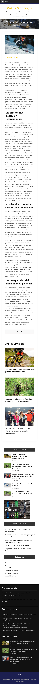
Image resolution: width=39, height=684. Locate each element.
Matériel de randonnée (11, 570)
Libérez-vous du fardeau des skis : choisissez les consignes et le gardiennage (18, 431)
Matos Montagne (19, 8)
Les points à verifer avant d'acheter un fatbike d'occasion (22, 493)
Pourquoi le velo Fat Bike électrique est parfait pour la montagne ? (19, 400)
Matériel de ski (19, 58)
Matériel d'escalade (10, 576)
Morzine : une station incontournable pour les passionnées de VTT (19, 370)
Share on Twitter (21, 331)
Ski (6, 565)
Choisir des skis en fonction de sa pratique (17, 545)
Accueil (19, 675)
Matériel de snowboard (11, 573)
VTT (6, 562)
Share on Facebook (17, 331)
